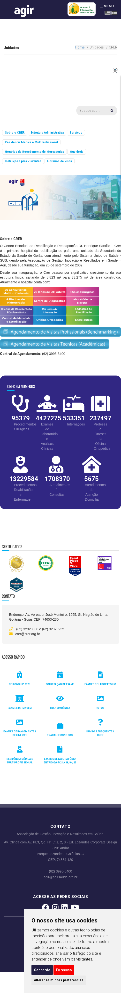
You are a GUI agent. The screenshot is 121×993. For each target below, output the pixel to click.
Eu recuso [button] (64, 970)
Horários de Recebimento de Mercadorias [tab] (34, 151)
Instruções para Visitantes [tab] (23, 161)
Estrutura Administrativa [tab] (47, 132)
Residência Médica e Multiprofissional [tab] (31, 142)
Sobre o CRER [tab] (15, 132)
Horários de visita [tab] (59, 161)
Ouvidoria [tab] (76, 151)
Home (79, 47)
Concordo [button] (42, 970)
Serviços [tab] (75, 132)
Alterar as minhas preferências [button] (58, 980)
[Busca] (96, 110)
